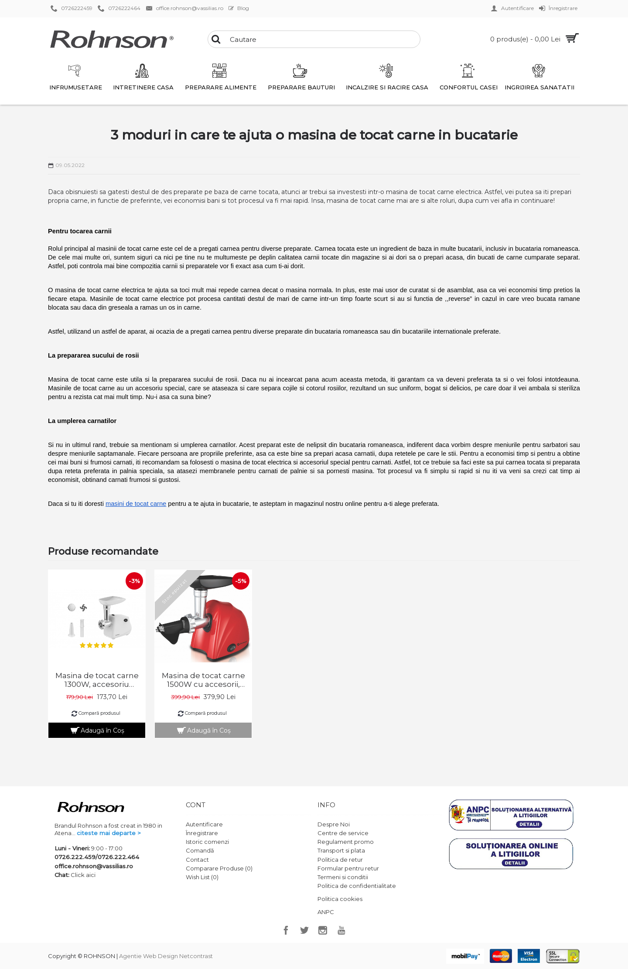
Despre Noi (333, 824)
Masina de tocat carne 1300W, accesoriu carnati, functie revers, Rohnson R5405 (97, 680)
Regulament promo (345, 841)
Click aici (83, 874)
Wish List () (202, 876)
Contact (197, 859)
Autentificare (204, 824)
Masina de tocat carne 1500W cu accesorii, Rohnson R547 (203, 680)
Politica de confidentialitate (356, 885)
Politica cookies (339, 898)
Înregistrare (202, 832)
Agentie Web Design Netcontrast (166, 955)
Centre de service (343, 832)
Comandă (200, 850)
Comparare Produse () (219, 868)
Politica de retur (340, 859)
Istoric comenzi (207, 841)
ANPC (325, 911)
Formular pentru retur (348, 868)
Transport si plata (341, 850)
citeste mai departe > (109, 832)
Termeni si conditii (342, 876)
